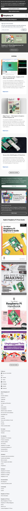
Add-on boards (4, 460)
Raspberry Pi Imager (5, 474)
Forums (2, 488)
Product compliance (5, 439)
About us (3, 401)
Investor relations (4, 395)
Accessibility (3, 407)
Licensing (3, 418)
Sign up (24, 29)
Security (2, 423)
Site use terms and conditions (7, 412)
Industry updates (4, 441)
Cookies (2, 416)
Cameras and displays (5, 458)
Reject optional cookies (14, 11)
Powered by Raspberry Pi (6, 447)
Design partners (4, 449)
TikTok (3, 379)
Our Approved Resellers (6, 403)
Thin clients (3, 443)
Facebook (4, 388)
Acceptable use (4, 414)
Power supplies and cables (6, 461)
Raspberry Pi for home (5, 430)
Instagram (4, 384)
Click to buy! (14, 213)
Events (2, 490)
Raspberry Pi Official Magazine (9, 19)
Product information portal (6, 483)
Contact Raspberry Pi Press (6, 508)
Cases (2, 463)
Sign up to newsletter (6, 373)
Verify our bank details (5, 425)
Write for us (3, 506)
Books (2, 504)
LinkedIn (3, 386)
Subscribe (14, 186)
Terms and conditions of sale (7, 420)
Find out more (14, 49)
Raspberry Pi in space (5, 445)
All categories (4, 481)
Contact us (3, 397)
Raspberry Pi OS (4, 476)
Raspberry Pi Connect (5, 470)
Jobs (2, 405)
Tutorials (2, 432)
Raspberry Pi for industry (6, 438)
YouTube (3, 382)
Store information (4, 495)
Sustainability (3, 408)
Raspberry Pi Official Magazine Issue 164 (12, 45)
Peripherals (3, 465)
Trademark (3, 399)
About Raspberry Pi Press (6, 500)
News (2, 393)
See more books (14, 364)
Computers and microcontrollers (7, 456)
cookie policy (22, 3)
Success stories (4, 451)
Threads (3, 377)
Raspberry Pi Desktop (5, 472)
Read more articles (14, 172)
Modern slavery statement (6, 410)
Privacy (2, 422)
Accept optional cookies (14, 8)
